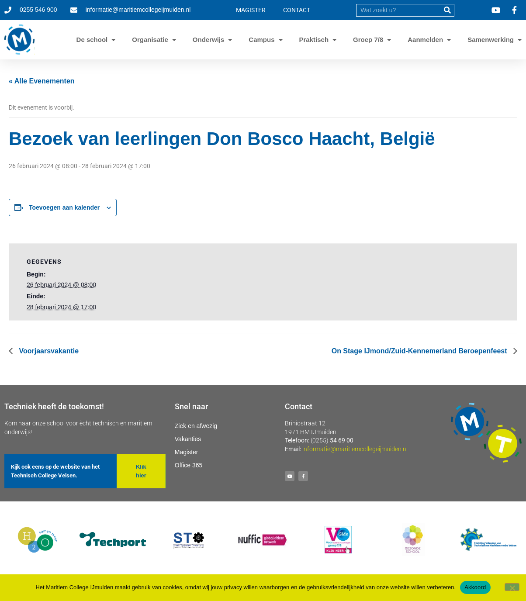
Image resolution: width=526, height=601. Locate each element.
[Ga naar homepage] (19, 39)
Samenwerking (490, 40)
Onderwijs (209, 40)
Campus (261, 40)
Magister (186, 452)
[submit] (447, 10)
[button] (141, 471)
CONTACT (296, 10)
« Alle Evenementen (42, 81)
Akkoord (475, 587)
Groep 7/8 (368, 40)
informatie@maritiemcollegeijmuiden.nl (355, 449)
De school (92, 40)
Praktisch (314, 40)
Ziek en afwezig (196, 425)
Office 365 (189, 465)
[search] (398, 10)
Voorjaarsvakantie (48, 351)
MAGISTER (251, 10)
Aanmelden (425, 40)
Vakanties (188, 438)
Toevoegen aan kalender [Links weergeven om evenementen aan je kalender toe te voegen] (64, 207)
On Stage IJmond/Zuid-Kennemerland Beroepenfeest (420, 351)
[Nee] (512, 587)
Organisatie (150, 40)
